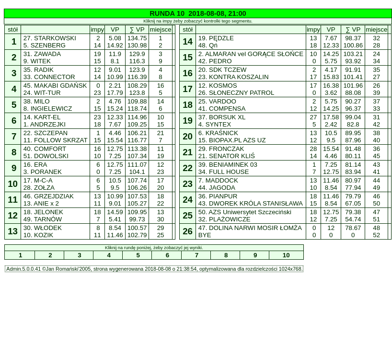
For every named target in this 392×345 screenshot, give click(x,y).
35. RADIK (38, 69)
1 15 (97, 136)
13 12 (313, 136)
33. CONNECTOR (49, 76)
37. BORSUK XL (221, 117)
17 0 (313, 89)
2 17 (313, 73)
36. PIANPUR (217, 196)
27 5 (313, 121)
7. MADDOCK (218, 180)
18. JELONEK (43, 212)
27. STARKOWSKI (50, 38)
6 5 (97, 184)
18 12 (313, 215)
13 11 (97, 200)
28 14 (313, 152)
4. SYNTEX (214, 124)
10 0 (313, 57)
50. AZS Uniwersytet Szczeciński (244, 212)
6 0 (97, 168)
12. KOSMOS (217, 85)
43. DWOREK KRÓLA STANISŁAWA (250, 203)
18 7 (97, 215)
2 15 (97, 105)
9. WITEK (37, 61)
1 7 (313, 168)
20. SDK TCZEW (222, 69)
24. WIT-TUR (42, 92)
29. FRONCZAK (221, 148)
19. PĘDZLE (216, 38)
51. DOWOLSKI (46, 156)
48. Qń (207, 45)
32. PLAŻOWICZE (224, 219)
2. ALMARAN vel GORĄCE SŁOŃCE (250, 54)
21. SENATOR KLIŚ (226, 156)
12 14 (97, 73)
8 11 (97, 231)
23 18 (97, 121)
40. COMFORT (45, 148)
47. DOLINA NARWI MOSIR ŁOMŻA (249, 227)
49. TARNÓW (43, 219)
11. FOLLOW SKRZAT (55, 140)
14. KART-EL (42, 117)
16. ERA (35, 164)
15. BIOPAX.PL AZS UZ (231, 140)
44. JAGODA (216, 187)
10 (286, 255)
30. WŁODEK (42, 227)
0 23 (97, 89)
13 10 (313, 184)
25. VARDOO (217, 101)
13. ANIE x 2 (41, 203)
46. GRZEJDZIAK (49, 196)
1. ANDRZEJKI (45, 124)
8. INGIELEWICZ (48, 108)
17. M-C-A (38, 180)
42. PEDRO (214, 61)
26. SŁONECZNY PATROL (236, 92)
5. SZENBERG (45, 45)
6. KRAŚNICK (218, 133)
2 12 (313, 105)
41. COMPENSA (221, 108)
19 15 (97, 57)
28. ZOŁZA (39, 187)
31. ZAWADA (42, 54)
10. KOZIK (38, 235)
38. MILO (36, 101)
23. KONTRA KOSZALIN (233, 76)
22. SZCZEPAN (45, 133)
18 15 (313, 200)
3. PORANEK (42, 171)
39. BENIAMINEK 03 (227, 164)
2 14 (97, 41)
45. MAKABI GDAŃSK (55, 85)
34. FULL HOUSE (223, 171)
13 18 (313, 41)
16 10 (97, 152)
